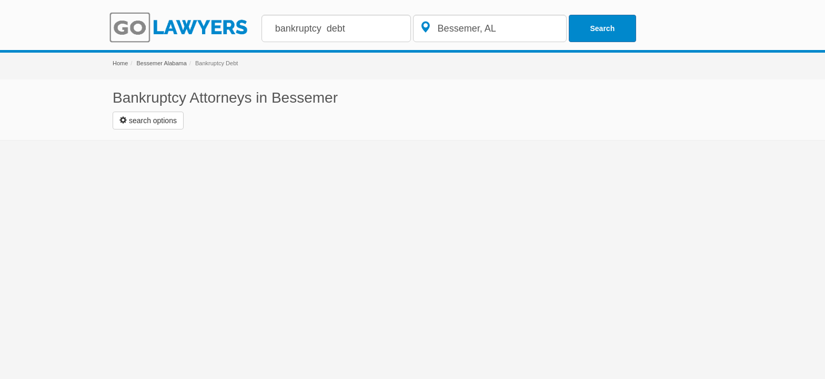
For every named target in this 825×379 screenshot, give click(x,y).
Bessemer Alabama (161, 63)
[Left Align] (148, 120)
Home (120, 63)
